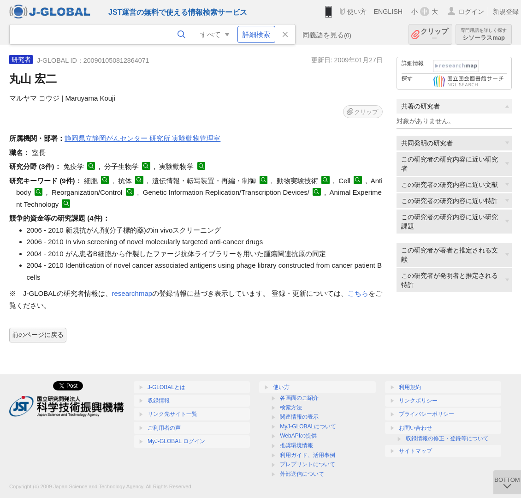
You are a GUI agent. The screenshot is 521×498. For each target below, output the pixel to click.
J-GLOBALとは (166, 387)
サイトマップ (415, 451)
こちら (358, 293)
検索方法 (291, 407)
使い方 (357, 11)
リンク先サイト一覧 (172, 414)
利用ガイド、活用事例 (307, 455)
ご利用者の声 (164, 428)
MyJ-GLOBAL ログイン (176, 441)
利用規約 (410, 387)
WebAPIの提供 (298, 435)
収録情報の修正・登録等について (447, 438)
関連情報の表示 (299, 417)
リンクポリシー (418, 400)
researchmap (132, 293)
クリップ (434, 34)
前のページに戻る (38, 334)
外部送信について (302, 474)
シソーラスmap (484, 34)
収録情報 (159, 400)
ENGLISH (388, 11)
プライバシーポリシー (426, 414)
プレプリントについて (307, 464)
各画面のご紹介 (299, 398)
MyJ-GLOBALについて (308, 426)
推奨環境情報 (296, 445)
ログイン (471, 11)
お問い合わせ (415, 428)
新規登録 (506, 11)
